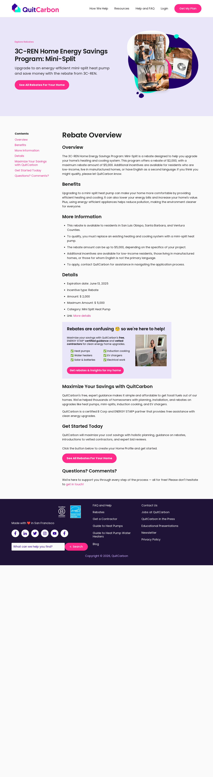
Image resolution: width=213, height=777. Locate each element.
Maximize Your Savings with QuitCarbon (31, 163)
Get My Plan (187, 8)
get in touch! (75, 484)
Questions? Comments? (32, 176)
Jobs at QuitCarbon (155, 512)
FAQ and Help (102, 505)
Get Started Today (28, 170)
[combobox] (38, 547)
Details (19, 156)
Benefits (20, 145)
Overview (21, 140)
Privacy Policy (150, 539)
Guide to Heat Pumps (108, 526)
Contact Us (149, 505)
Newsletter (149, 533)
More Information (27, 150)
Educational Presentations (159, 526)
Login (164, 8)
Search (76, 547)
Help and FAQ (145, 8)
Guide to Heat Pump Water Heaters (112, 535)
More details (82, 316)
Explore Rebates (24, 41)
